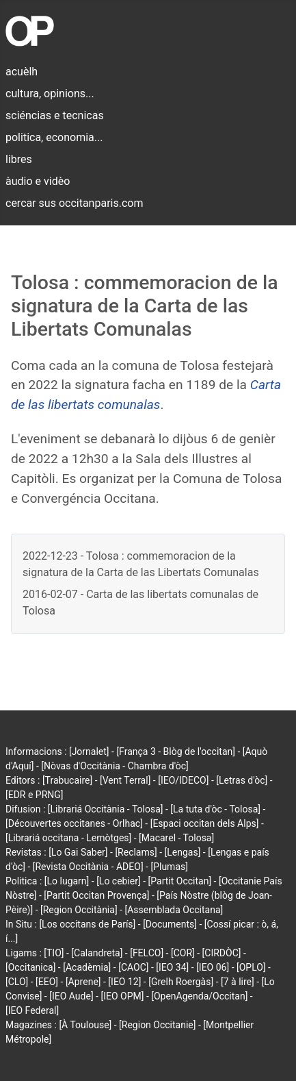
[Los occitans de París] (87, 924)
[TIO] (54, 952)
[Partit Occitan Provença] (96, 895)
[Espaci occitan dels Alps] (204, 823)
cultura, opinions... (49, 93)
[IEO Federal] (32, 1010)
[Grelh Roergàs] (180, 981)
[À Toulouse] (85, 1024)
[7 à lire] (237, 981)
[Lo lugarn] (67, 880)
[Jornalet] (89, 751)
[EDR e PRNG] (34, 794)
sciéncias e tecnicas (54, 115)
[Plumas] (169, 866)
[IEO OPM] (122, 996)
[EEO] (47, 981)
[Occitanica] (30, 967)
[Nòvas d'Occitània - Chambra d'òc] (114, 765)
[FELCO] (146, 952)
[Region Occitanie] (157, 1024)
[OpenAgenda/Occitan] (199, 996)
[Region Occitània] (79, 909)
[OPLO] (251, 967)
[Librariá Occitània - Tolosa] (105, 809)
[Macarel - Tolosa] (176, 837)
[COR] (183, 952)
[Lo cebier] (118, 880)
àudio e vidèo (37, 181)
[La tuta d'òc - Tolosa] (215, 809)
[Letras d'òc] (241, 780)
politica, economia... (54, 137)
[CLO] (16, 981)
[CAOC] (133, 967)
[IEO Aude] (71, 996)
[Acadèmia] (87, 967)
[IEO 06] (212, 967)
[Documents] (170, 924)
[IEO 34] (172, 967)
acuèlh (21, 71)
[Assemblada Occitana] (173, 909)
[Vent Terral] (125, 780)
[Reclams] (136, 852)
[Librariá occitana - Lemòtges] (68, 837)
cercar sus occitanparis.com (74, 203)
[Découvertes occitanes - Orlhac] (74, 823)
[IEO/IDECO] (183, 780)
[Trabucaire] (67, 780)
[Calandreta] (96, 952)
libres (18, 159)
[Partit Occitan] (180, 880)
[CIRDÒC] (221, 952)
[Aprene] (83, 981)
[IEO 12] (124, 981)
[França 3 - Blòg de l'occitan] (175, 751)
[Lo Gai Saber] (78, 852)
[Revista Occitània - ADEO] (88, 866)
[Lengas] (183, 852)
